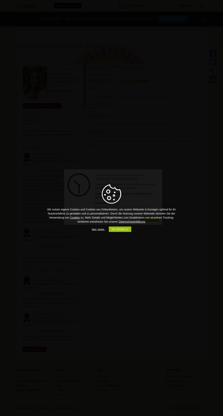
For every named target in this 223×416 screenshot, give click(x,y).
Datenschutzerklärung (132, 221)
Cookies (75, 217)
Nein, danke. (98, 229)
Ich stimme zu (120, 229)
